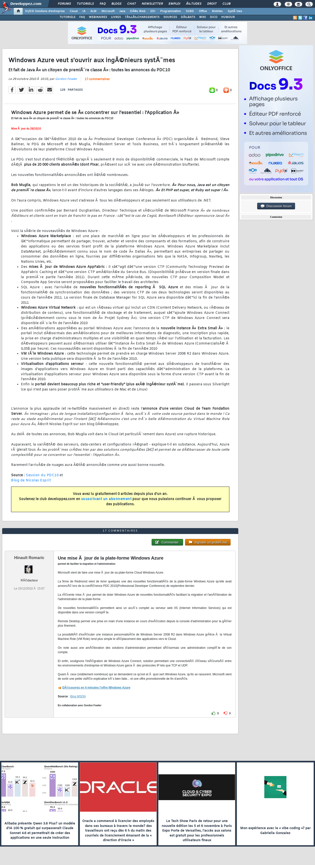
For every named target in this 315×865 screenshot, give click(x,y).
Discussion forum (276, 206)
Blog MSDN (78, 696)
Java (122, 11)
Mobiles (217, 11)
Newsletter (152, 4)
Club (226, 4)
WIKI (202, 17)
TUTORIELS (67, 17)
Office (203, 11)
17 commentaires (97, 79)
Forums (64, 4)
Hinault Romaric (29, 558)
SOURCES (170, 17)
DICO (213, 17)
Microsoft (107, 11)
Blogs (116, 4)
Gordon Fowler (66, 79)
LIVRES (116, 17)
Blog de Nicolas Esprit (31, 480)
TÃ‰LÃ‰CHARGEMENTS (142, 17)
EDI (152, 11)
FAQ (102, 4)
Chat (131, 4)
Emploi (174, 4)
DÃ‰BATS (188, 17)
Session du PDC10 (42, 475)
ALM (93, 11)
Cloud (74, 11)
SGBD (190, 11)
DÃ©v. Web (137, 11)
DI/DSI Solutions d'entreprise (45, 11)
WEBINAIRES (98, 17)
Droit (212, 4)
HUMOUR (228, 17)
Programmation (170, 11)
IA (83, 11)
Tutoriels (85, 4)
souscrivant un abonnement (106, 499)
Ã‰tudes (194, 4)
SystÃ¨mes (235, 11)
